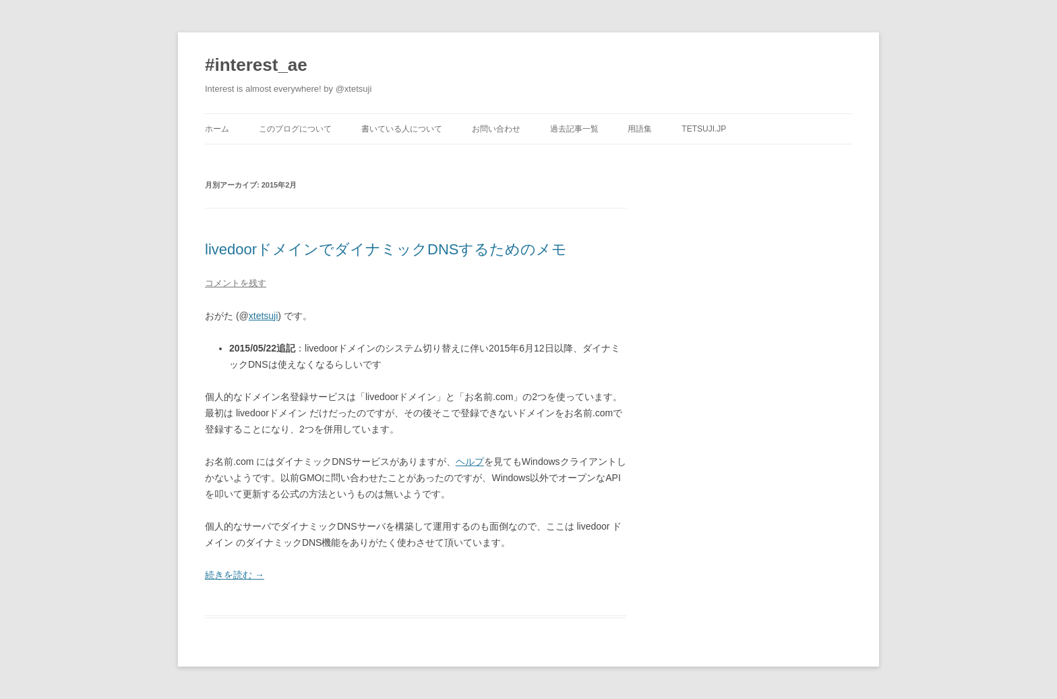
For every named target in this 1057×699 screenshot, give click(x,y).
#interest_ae (256, 65)
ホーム (217, 129)
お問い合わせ (496, 129)
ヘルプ (470, 461)
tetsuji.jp (704, 129)
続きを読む (234, 574)
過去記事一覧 (574, 129)
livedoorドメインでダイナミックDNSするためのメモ (386, 249)
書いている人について (401, 129)
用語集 (640, 129)
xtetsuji (263, 315)
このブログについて (295, 129)
